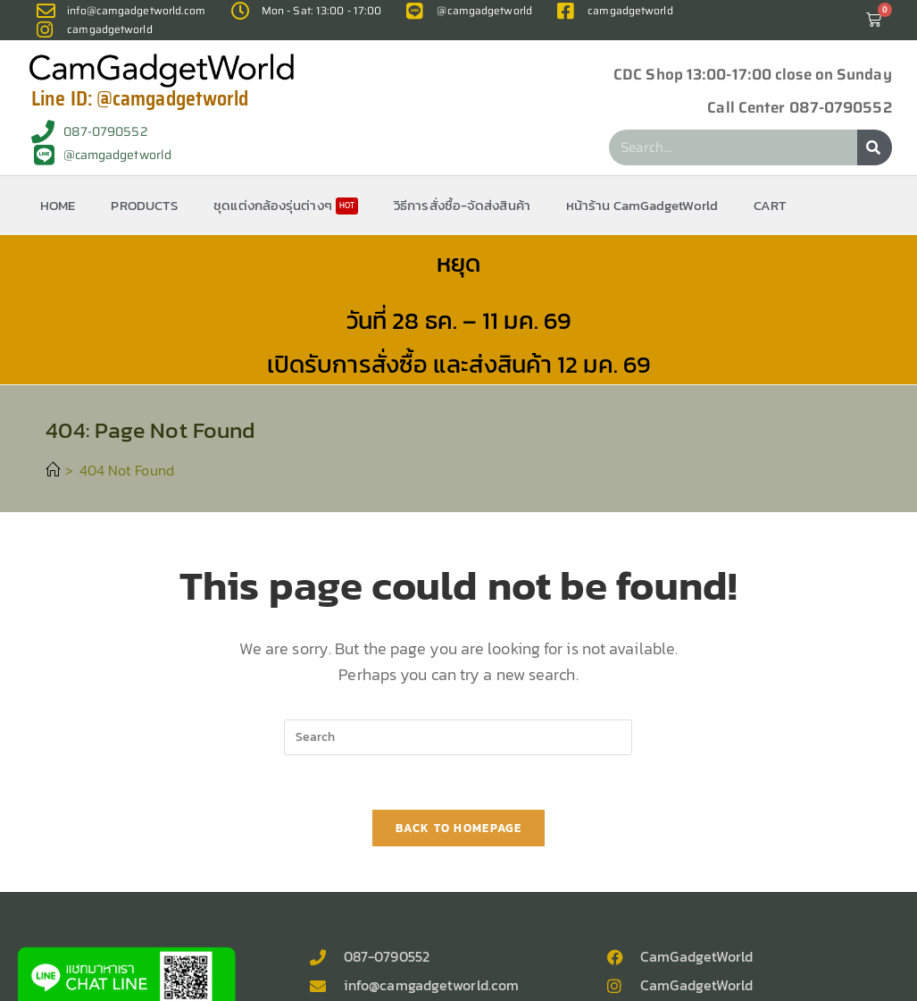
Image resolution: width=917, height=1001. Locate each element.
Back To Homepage (458, 828)
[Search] (874, 147)
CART (770, 205)
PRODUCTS (144, 205)
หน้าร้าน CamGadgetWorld (642, 205)
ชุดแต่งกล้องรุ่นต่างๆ (285, 205)
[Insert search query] (458, 737)
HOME (57, 205)
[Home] (53, 470)
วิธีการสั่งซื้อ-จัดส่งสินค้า (462, 205)
